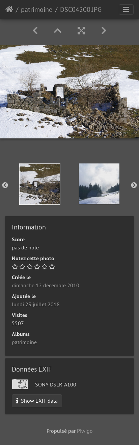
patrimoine (36, 9)
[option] (40, 184)
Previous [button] (5, 185)
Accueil (9, 9)
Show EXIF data (37, 400)
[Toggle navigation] (126, 9)
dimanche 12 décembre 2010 (45, 285)
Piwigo (85, 430)
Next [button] (134, 185)
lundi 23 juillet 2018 (36, 304)
